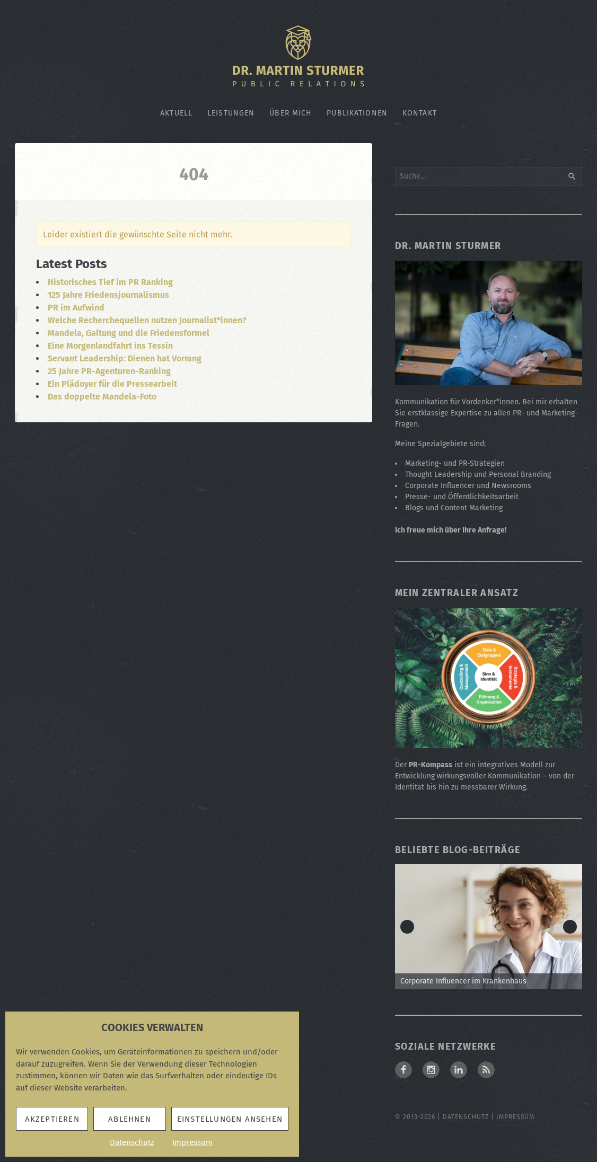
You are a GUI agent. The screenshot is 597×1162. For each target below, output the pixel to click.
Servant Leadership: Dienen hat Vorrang (124, 358)
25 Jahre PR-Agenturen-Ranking (109, 371)
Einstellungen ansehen (230, 1119)
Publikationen (357, 113)
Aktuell (176, 113)
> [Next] (570, 927)
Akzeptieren (52, 1119)
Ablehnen (129, 1119)
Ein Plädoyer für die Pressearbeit (112, 384)
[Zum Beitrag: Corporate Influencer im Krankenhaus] (488, 926)
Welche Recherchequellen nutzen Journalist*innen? (147, 320)
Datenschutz (132, 1142)
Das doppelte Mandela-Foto (102, 397)
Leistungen (230, 113)
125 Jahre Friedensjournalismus (108, 295)
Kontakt (419, 113)
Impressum (192, 1142)
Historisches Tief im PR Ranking (110, 282)
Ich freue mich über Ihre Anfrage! (450, 530)
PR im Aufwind (76, 308)
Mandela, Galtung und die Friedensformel (128, 333)
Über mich (290, 113)
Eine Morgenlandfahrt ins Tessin (110, 346)
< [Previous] (407, 927)
